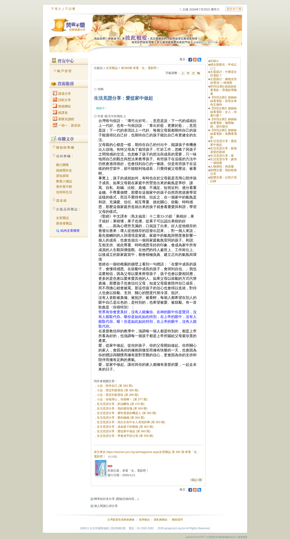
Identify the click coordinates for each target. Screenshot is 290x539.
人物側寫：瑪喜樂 (222, 166)
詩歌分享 (62, 100)
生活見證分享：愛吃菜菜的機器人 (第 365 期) (126, 413)
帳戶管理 (64, 71)
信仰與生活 (64, 192)
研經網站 (62, 106)
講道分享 (62, 93)
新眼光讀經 (63, 119)
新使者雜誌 (64, 223)
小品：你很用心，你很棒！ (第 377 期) (122, 399)
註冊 (72, 8)
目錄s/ (214, 61)
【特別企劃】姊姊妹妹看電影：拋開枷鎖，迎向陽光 (223, 122)
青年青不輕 (64, 186)
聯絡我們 (177, 519)
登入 (58, 8)
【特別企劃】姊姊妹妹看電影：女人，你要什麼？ (223, 112)
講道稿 (61, 200)
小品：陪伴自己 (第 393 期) (115, 385)
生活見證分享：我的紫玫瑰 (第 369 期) (122, 408)
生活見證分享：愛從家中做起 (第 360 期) (123, 431)
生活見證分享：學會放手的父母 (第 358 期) (125, 435)
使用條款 (144, 519)
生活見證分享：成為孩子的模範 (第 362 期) (125, 426)
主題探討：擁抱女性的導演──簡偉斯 (223, 80)
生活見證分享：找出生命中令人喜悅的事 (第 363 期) (131, 422)
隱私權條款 (161, 519)
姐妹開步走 (64, 170)
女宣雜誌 (62, 218)
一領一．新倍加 (66, 125)
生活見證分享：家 (222, 155)
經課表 (60, 112)
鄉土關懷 (62, 165)
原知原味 (62, 176)
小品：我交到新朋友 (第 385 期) (118, 390)
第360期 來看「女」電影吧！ (140, 68)
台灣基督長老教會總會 (121, 519)
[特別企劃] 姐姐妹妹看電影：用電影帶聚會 (223, 90)
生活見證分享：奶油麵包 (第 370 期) (121, 404)
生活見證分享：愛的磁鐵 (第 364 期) (121, 417)
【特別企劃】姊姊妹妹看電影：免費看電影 (223, 133)
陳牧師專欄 (65, 147)
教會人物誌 (64, 181)
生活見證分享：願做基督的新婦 (223, 150)
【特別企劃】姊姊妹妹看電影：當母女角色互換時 (223, 101)
